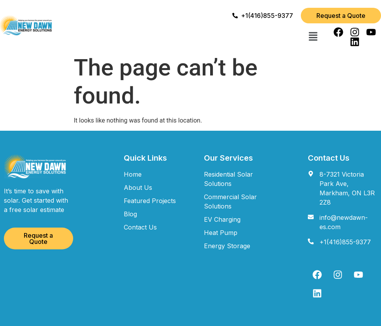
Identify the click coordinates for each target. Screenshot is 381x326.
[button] (313, 37)
